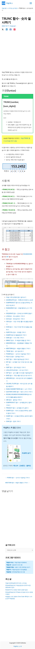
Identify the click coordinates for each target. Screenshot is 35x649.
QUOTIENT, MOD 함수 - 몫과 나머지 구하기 (19, 392)
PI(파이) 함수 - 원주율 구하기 (15, 356)
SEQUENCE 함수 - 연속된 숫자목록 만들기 (19, 313)
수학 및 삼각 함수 (13, 8)
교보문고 (22, 466)
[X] (3, 29)
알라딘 (28, 466)
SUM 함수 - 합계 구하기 (13, 421)
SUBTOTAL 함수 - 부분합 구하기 (16, 332)
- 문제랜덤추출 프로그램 (15, 572)
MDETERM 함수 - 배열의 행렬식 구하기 (18, 348)
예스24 (16, 466)
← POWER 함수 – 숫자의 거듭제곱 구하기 (17, 478)
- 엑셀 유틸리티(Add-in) (16, 562)
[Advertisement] (17, 51)
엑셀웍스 (9, 3)
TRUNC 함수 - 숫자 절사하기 (15, 351)
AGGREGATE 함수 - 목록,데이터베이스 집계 (19, 300)
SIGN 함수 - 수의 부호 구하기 (15, 338)
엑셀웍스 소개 (17, 646)
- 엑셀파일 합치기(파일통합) (16, 569)
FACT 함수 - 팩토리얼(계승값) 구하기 (17, 359)
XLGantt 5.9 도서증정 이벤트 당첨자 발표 (16, 590)
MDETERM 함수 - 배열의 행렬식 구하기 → (17, 483)
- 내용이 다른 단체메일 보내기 (18, 567)
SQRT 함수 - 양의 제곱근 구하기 (16, 367)
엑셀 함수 (4, 8)
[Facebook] (10, 29)
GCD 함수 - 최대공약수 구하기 (15, 319)
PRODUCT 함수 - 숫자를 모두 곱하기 (17, 408)
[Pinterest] (14, 29)
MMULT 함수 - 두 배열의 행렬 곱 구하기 (18, 340)
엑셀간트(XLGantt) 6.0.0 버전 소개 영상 (16, 583)
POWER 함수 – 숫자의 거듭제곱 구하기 (18, 354)
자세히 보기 (26, 453)
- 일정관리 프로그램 (14, 565)
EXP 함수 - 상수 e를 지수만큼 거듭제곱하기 (19, 373)
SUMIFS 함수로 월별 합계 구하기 (16, 335)
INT (7, 257)
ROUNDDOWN (27, 254)
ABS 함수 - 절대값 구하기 (14, 400)
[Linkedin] (7, 29)
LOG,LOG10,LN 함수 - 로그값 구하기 (17, 370)
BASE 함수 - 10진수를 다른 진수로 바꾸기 (19, 375)
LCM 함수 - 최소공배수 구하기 (15, 316)
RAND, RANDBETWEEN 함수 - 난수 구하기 (19, 389)
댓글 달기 (13, 26)
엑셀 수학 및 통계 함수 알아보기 (16, 297)
